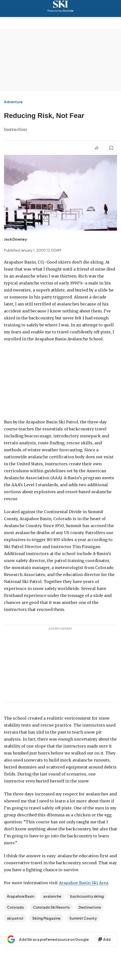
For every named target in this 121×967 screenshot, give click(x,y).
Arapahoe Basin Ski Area (83, 882)
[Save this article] (111, 148)
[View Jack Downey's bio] (15, 239)
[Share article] (97, 148)
